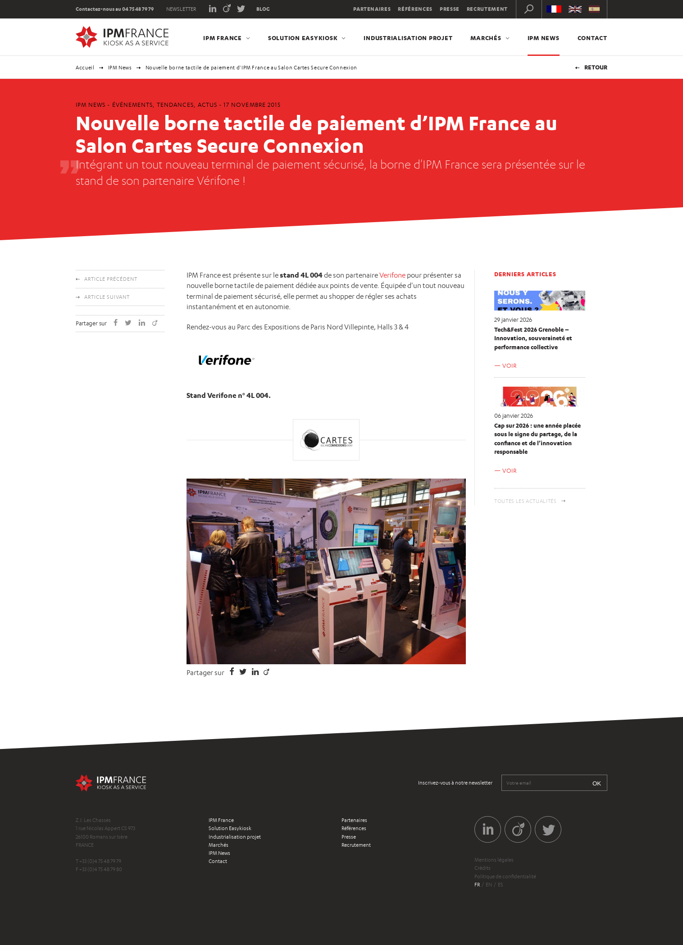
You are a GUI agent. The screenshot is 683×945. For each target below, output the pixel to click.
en (489, 884)
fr (477, 884)
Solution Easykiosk (303, 37)
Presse (450, 9)
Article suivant (107, 297)
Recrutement (487, 9)
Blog (263, 9)
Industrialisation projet (408, 37)
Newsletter (181, 9)
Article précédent (110, 279)
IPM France (222, 37)
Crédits (482, 868)
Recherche (528, 9)
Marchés (485, 37)
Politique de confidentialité (505, 876)
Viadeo (227, 8)
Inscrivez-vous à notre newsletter (455, 783)
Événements (132, 104)
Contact (592, 37)
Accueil (85, 67)
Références (415, 9)
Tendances (175, 104)
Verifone (392, 275)
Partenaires (372, 9)
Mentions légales (494, 860)
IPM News (544, 37)
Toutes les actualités (525, 501)
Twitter (241, 8)
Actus (207, 104)
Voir (509, 365)
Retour (595, 67)
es (500, 884)
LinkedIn (212, 8)
